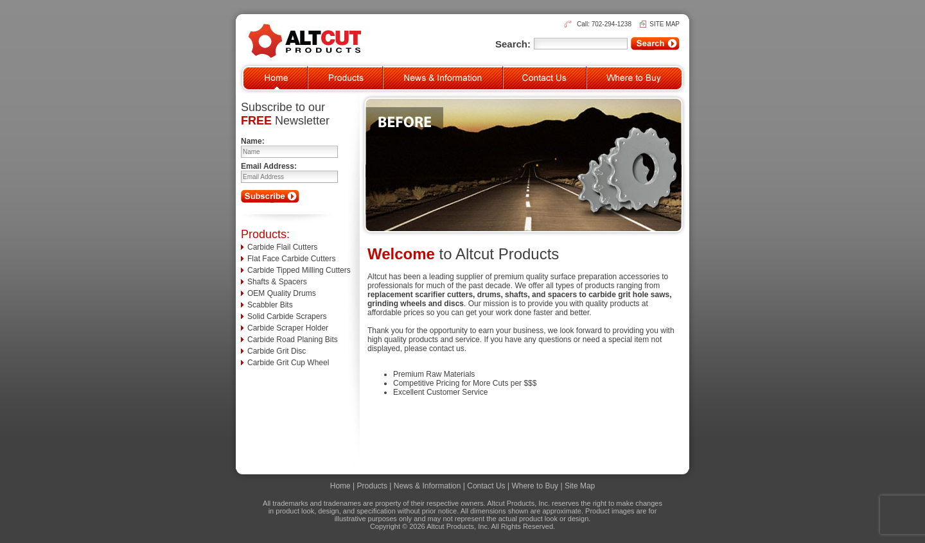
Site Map (580, 485)
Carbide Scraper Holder (287, 327)
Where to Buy (534, 485)
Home (340, 485)
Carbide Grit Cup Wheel (288, 362)
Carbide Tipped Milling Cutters (299, 270)
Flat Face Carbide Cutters (291, 258)
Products (372, 485)
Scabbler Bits (270, 304)
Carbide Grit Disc (276, 351)
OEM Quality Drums (281, 293)
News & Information (427, 485)
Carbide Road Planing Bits (292, 339)
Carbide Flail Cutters (282, 247)
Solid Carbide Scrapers (286, 316)
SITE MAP (664, 24)
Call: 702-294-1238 (604, 24)
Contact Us (486, 485)
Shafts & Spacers (277, 281)
